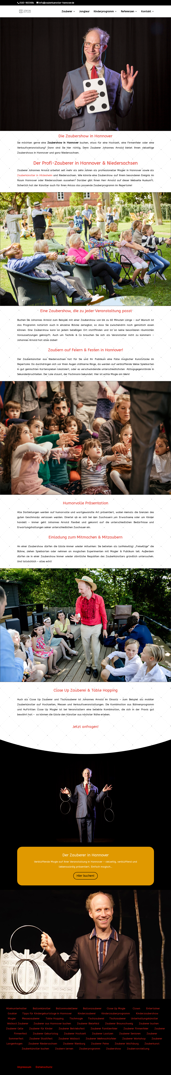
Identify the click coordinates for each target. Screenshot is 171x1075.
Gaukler (12, 1013)
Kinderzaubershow (147, 1013)
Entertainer (153, 1008)
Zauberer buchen (149, 1023)
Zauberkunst (151, 1043)
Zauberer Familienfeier (104, 1028)
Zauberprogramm (89, 1048)
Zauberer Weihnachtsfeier (101, 1038)
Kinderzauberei (86, 1013)
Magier (12, 1018)
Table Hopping (55, 1018)
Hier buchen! (85, 875)
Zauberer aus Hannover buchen (52, 1023)
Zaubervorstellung (138, 1048)
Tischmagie (76, 1018)
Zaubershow (113, 1048)
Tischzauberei (96, 1018)
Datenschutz (44, 1067)
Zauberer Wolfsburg (127, 1043)
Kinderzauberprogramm (115, 1013)
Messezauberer (31, 1018)
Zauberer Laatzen (102, 1033)
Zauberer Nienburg (74, 1043)
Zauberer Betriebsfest (72, 1028)
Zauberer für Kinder (41, 1028)
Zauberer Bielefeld (88, 1023)
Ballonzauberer (92, 1008)
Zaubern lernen (64, 1048)
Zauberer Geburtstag (45, 1033)
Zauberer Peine (100, 1043)
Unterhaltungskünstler (144, 1018)
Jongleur (84, 11)
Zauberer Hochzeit (75, 1033)
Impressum (24, 1067)
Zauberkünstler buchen (35, 1048)
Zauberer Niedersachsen (42, 1043)
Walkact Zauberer (17, 1023)
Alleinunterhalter (16, 1008)
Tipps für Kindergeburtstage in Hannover (47, 1013)
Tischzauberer (117, 1018)
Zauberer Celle (14, 1028)
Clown (136, 1008)
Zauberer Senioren (130, 1033)
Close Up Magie (116, 1008)
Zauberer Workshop (134, 1038)
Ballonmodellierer (67, 1008)
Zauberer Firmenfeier (135, 1028)
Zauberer (67, 11)
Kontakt (146, 11)
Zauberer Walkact (69, 1038)
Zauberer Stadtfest (41, 1038)
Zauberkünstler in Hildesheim (34, 175)
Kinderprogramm (104, 11)
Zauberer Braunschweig (119, 1023)
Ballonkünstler (42, 1008)
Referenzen (127, 11)
